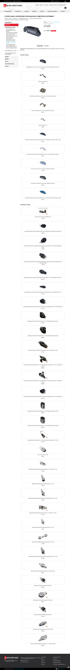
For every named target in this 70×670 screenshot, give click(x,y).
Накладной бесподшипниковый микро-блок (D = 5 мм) (42, 527)
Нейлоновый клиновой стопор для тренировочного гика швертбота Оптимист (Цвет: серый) (43, 139)
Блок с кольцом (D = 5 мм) (43, 454)
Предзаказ (53, 30)
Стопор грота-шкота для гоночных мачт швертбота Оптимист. (43, 168)
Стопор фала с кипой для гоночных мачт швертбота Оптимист (43, 183)
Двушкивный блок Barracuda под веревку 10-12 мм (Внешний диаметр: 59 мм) (43, 335)
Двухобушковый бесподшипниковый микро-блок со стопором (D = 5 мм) (43, 469)
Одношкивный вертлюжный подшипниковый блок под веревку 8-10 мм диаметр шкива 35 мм (42, 231)
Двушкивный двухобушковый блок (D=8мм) (42, 614)
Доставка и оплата (53, 4)
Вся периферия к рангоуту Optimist (11, 31)
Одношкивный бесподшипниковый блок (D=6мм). (43, 600)
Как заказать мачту (62, 4)
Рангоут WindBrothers (10, 29)
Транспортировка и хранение (11, 32)
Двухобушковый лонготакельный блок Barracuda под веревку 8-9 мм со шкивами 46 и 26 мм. (43, 292)
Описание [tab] (40, 45)
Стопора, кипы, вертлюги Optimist (35, 18)
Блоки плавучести (9, 37)
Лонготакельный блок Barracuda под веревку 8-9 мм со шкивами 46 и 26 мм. (43, 350)
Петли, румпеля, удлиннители (12, 36)
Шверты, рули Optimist (10, 34)
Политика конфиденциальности (59, 664)
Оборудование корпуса (10, 39)
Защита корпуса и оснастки (11, 33)
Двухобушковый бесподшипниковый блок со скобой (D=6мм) (43, 571)
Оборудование (8, 11)
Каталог (10, 18)
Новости (41, 4)
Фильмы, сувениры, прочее (11, 47)
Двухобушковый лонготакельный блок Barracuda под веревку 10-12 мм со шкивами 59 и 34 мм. (42, 277)
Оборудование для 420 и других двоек (11, 54)
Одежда (27, 11)
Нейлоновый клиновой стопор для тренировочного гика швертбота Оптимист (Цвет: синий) (43, 197)
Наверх (68, 667)
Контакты (46, 4)
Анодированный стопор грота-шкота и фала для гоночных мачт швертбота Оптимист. (42, 67)
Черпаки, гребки (9, 38)
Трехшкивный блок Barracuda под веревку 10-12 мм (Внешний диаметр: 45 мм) (43, 411)
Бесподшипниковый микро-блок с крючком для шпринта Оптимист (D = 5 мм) (43, 440)
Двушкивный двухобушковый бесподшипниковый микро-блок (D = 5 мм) (43, 498)
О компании (43, 657)
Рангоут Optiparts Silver (10, 45)
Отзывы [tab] (46, 45)
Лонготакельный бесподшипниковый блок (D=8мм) (43, 629)
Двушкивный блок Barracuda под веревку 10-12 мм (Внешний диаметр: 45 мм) (43, 321)
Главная (37, 4)
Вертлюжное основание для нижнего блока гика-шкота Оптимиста (43, 96)
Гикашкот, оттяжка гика (10, 40)
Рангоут (63, 11)
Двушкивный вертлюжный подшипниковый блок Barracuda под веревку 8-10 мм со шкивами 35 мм (42, 306)
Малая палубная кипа (43, 125)
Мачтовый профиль (53, 11)
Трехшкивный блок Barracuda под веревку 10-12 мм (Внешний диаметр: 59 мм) (43, 425)
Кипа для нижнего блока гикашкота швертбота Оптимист (43, 110)
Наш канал (43, 662)
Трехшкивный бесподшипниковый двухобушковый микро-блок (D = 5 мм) (43, 556)
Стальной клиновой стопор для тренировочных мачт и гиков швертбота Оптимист (43, 154)
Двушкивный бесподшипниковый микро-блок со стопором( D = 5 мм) (42, 512)
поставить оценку (56, 21)
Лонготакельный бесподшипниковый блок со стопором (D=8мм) (42, 643)
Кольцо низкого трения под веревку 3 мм (43, 216)
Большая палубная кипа (42, 81)
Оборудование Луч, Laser (11, 50)
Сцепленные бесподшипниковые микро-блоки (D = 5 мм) (43, 541)
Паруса (42, 11)
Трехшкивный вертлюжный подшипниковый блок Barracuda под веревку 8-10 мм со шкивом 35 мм (43, 396)
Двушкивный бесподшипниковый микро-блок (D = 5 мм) (43, 483)
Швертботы (18, 11)
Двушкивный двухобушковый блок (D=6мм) (42, 585)
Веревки (34, 11)
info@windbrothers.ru (25, 660)
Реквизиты (55, 658)
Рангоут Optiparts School (10, 44)
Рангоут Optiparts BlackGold (11, 46)
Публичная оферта (56, 660)
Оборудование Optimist (23, 18)
